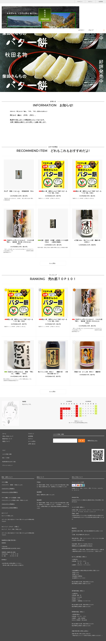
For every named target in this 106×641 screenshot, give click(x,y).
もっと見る (53, 263)
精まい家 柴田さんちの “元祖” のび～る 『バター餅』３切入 (87, 192)
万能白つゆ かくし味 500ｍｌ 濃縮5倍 (87, 371)
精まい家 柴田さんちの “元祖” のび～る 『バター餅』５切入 (53, 192)
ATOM (7, 453)
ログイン (90, 1)
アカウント (80, 1)
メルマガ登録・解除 (7, 450)
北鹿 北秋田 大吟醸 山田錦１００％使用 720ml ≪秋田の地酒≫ (53, 241)
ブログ (3, 448)
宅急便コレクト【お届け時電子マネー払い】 (82, 538)
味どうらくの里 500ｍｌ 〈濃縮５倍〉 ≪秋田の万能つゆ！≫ (53, 372)
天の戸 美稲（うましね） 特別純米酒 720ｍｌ (19, 192)
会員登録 (101, 1)
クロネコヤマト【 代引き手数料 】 (10, 484)
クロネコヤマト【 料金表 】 (8, 481)
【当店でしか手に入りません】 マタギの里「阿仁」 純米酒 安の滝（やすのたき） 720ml (19, 242)
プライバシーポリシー (8, 458)
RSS (3, 453)
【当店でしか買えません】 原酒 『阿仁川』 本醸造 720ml (18, 372)
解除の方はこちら (92, 438)
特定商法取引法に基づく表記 (9, 455)
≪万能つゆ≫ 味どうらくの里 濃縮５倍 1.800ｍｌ (88, 241)
